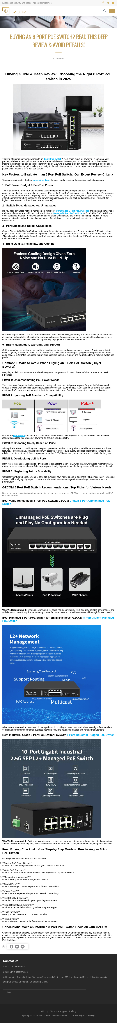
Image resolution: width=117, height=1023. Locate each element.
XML (43, 1011)
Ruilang (72, 1011)
